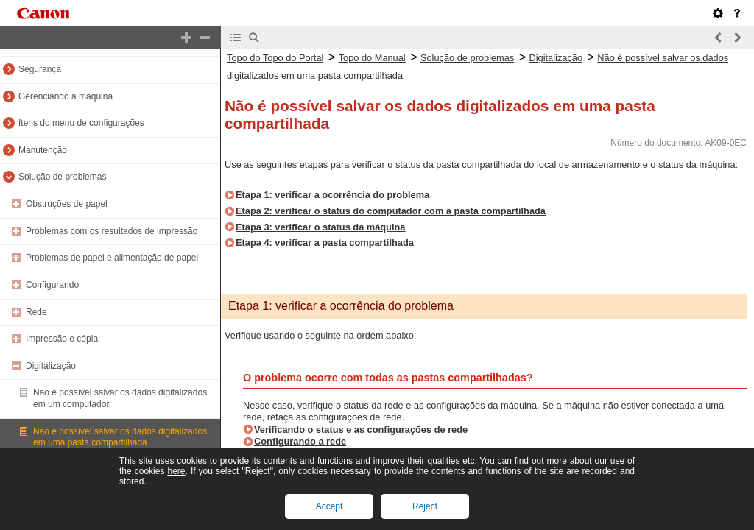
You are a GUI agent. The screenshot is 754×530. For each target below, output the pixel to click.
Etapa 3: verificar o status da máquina (320, 227)
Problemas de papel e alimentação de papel (112, 257)
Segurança (39, 69)
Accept (329, 506)
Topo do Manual (372, 57)
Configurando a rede (300, 441)
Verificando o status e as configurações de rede (361, 429)
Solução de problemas (62, 177)
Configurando (52, 285)
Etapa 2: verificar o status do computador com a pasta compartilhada (391, 210)
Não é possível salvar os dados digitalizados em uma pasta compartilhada (120, 437)
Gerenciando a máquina (65, 96)
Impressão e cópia (62, 338)
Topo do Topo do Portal (275, 57)
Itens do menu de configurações (81, 123)
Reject (424, 506)
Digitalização (51, 366)
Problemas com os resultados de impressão (111, 231)
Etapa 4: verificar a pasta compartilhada (325, 242)
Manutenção (42, 150)
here (176, 471)
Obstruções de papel (67, 204)
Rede (36, 312)
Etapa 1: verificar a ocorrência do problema (332, 194)
